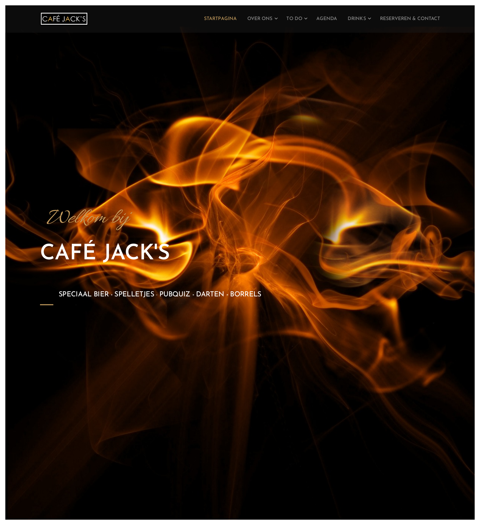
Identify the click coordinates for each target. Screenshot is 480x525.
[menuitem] (197, 19)
